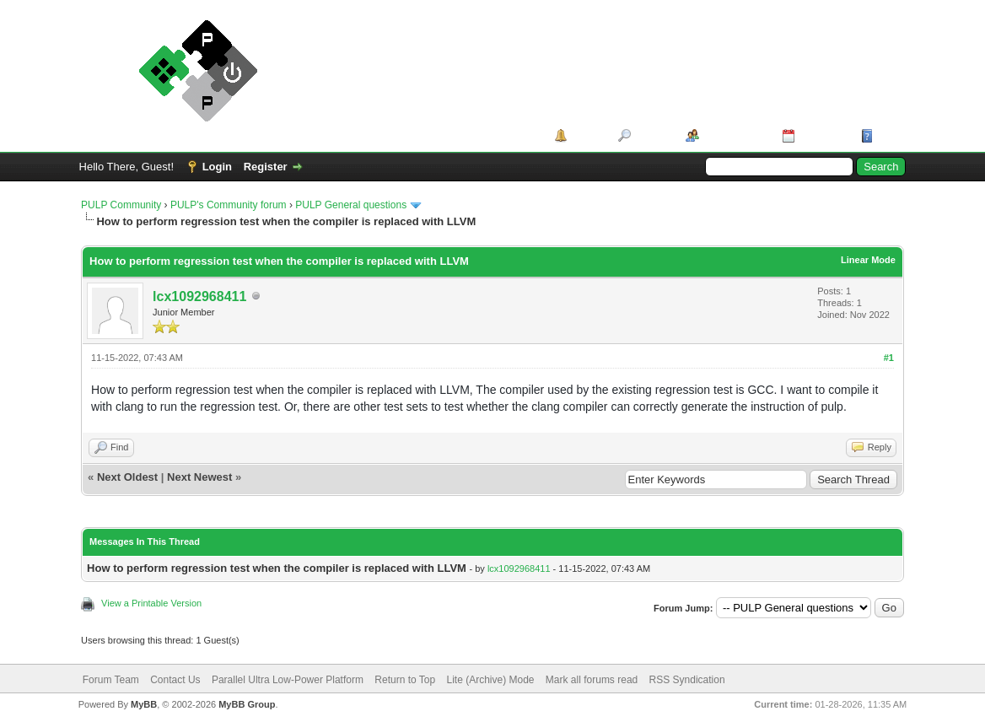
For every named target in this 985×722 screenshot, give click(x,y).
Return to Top (404, 680)
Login (217, 166)
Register (266, 166)
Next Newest (199, 477)
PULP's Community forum (228, 205)
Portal (586, 135)
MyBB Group (246, 704)
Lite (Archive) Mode (490, 680)
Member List (734, 135)
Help (889, 135)
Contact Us (175, 680)
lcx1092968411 (199, 296)
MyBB (144, 704)
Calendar (822, 135)
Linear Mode (868, 260)
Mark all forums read (592, 680)
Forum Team (111, 680)
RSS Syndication (687, 680)
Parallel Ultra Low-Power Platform (287, 680)
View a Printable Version (151, 603)
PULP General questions (350, 205)
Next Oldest (127, 477)
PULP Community (121, 205)
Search (652, 135)
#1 (889, 358)
